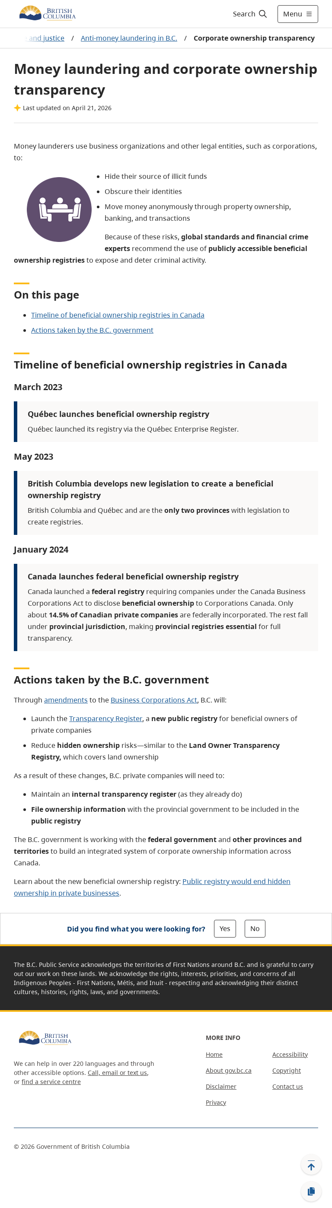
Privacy (216, 1102)
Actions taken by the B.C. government (92, 330)
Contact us (287, 1086)
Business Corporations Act (154, 700)
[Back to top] (311, 1164)
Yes (225, 928)
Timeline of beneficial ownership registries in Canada (117, 315)
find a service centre (51, 1082)
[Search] (250, 13)
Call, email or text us (117, 1072)
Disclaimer (221, 1086)
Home (214, 1054)
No (255, 928)
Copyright (286, 1070)
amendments (66, 700)
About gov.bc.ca (229, 1070)
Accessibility (290, 1054)
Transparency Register (105, 718)
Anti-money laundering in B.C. (129, 38)
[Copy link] (311, 1191)
